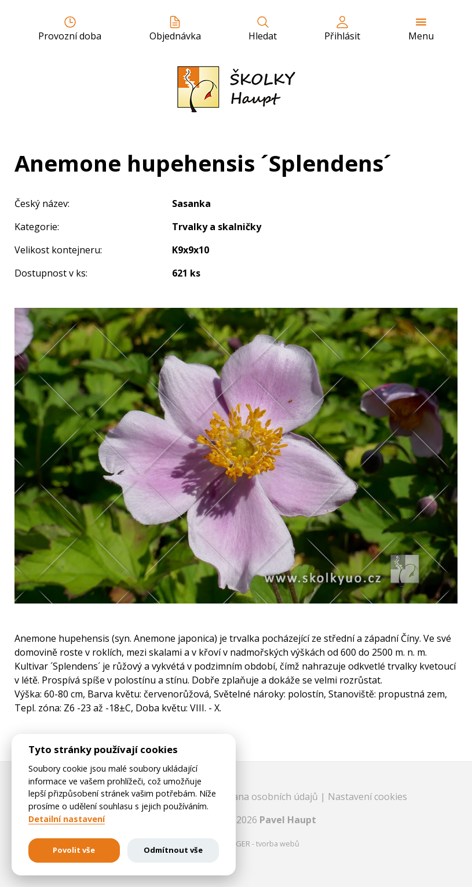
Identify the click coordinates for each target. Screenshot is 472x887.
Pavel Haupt (287, 819)
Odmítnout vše (173, 850)
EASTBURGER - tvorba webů (251, 843)
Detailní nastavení (66, 819)
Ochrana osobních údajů (266, 796)
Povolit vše (74, 850)
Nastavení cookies (367, 796)
